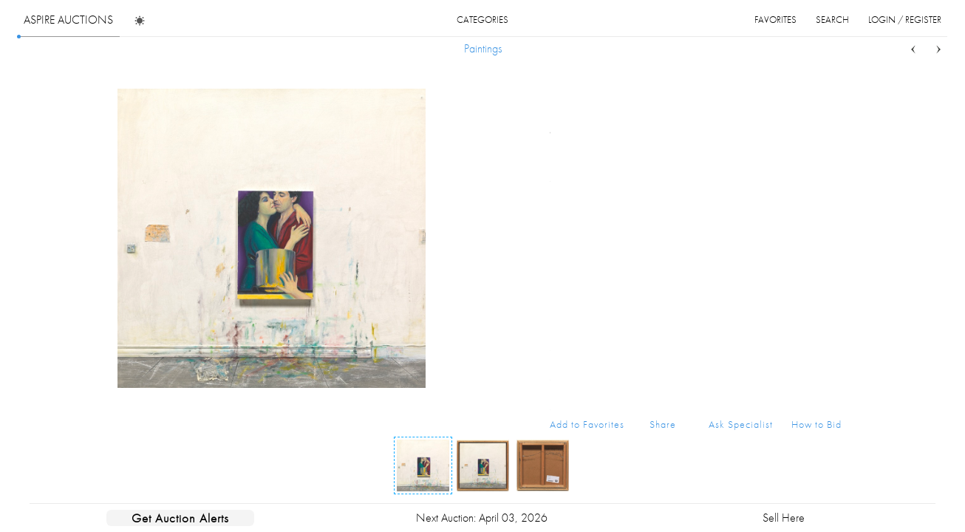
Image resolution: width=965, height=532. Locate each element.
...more (830, 150)
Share (662, 424)
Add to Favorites (587, 424)
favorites (775, 19)
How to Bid (816, 424)
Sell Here (784, 517)
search (832, 19)
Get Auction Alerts (180, 518)
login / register (904, 19)
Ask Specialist (741, 424)
